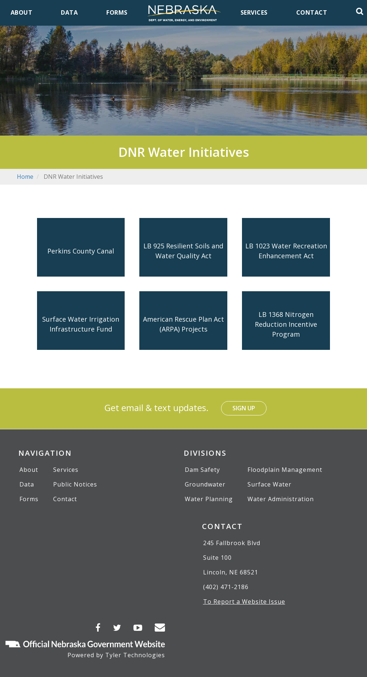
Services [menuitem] (254, 12)
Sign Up (243, 408)
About (28, 470)
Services (65, 470)
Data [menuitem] (69, 12)
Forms (28, 499)
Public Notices (75, 484)
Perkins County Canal (80, 250)
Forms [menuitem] (117, 12)
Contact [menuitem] (311, 12)
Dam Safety (202, 470)
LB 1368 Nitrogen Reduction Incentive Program (286, 324)
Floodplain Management (284, 470)
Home (25, 177)
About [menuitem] (22, 12)
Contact (65, 499)
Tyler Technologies (135, 655)
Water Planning (209, 499)
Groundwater (205, 484)
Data (26, 484)
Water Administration (280, 499)
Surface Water (269, 484)
